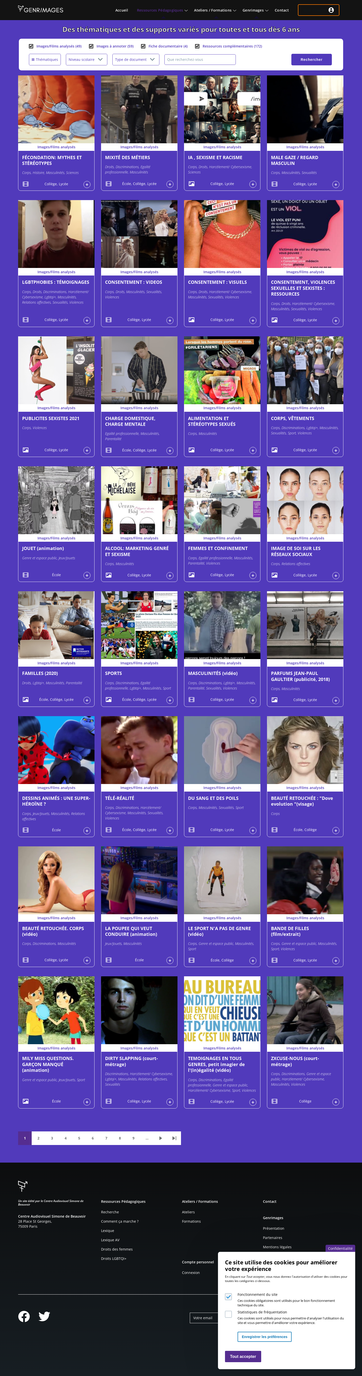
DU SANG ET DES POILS (213, 798)
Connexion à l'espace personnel (86, 184)
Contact (270, 1201)
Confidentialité (340, 1248)
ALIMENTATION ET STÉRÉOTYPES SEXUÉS (212, 421)
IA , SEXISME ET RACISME (215, 157)
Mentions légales (277, 1247)
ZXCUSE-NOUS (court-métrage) (295, 1061)
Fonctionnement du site (258, 1294)
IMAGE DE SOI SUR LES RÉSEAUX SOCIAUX (296, 551)
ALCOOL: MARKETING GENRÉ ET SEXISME (137, 551)
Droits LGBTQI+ (113, 1258)
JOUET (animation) (43, 548)
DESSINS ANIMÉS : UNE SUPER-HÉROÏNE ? (56, 801)
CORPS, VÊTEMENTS (292, 418)
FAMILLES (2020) (40, 673)
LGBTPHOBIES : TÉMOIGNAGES (55, 282)
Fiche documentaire (168, 46)
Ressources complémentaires (232, 46)
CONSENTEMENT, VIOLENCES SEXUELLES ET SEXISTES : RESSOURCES (303, 288)
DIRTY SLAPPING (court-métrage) (131, 1061)
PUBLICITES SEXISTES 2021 (50, 418)
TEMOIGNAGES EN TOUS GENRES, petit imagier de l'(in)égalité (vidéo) (216, 1064)
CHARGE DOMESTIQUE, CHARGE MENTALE (130, 421)
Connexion (191, 1272)
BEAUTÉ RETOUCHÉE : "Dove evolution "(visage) (302, 801)
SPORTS (113, 673)
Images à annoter (115, 46)
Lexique (107, 1230)
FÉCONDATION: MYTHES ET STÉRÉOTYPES (52, 160)
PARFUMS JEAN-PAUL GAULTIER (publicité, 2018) (300, 676)
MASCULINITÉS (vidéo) (213, 673)
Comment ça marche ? (120, 1221)
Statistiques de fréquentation (262, 1312)
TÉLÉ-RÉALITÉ (119, 798)
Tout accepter (243, 1356)
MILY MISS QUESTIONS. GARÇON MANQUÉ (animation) (48, 1064)
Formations (191, 1221)
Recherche (110, 1212)
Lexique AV (110, 1239)
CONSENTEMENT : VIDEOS (133, 282)
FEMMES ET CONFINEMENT (218, 548)
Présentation (273, 1228)
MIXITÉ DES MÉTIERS (127, 157)
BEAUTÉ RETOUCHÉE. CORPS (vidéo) (53, 931)
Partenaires (272, 1237)
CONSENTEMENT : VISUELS (217, 282)
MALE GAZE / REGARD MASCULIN (294, 160)
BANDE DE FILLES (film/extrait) (290, 931)
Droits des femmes (117, 1249)
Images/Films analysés (58, 46)
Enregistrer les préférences (264, 1337)
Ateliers (188, 1212)
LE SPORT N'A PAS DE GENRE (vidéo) (219, 931)
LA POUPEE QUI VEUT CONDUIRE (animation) (131, 931)
